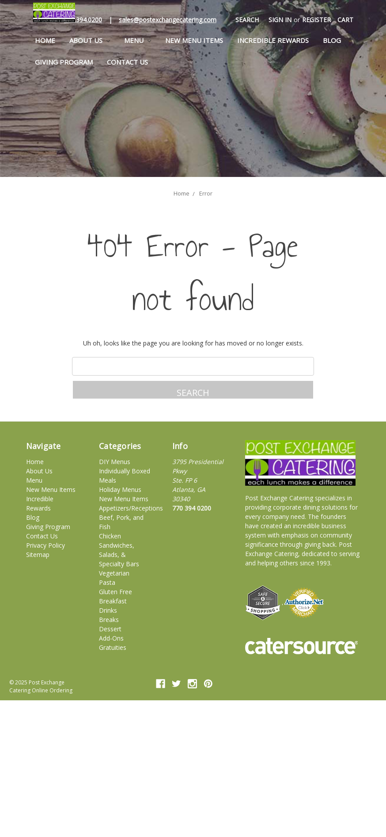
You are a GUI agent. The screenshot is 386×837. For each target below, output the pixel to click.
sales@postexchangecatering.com (167, 19)
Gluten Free (115, 591)
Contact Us (127, 62)
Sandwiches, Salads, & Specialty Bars (119, 554)
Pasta (107, 582)
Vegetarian (114, 573)
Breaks (109, 619)
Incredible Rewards (273, 40)
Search (247, 19)
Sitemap (37, 554)
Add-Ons (111, 638)
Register (316, 19)
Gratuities (112, 647)
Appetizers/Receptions (131, 508)
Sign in (280, 19)
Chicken (110, 536)
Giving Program (64, 62)
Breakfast (113, 601)
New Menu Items (194, 40)
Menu (137, 40)
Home (45, 40)
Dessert (110, 629)
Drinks (108, 610)
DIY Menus (114, 461)
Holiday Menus (120, 489)
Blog (332, 40)
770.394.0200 (83, 19)
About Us (89, 40)
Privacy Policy (45, 545)
